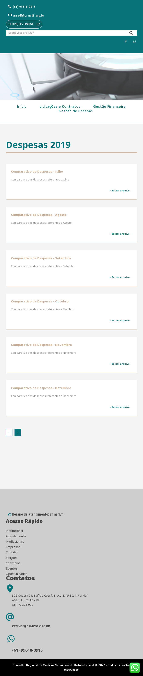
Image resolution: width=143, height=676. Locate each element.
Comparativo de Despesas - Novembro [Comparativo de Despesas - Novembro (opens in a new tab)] (41, 345)
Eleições (12, 557)
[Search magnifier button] (131, 34)
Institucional (14, 531)
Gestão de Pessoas (76, 111)
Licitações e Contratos (60, 106)
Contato (11, 552)
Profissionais (15, 541)
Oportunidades (16, 574)
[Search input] (66, 33)
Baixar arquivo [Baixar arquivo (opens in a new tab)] (119, 190)
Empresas (13, 547)
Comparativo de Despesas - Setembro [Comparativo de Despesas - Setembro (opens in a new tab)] (41, 258)
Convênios (13, 563)
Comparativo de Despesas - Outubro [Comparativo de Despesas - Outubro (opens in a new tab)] (40, 301)
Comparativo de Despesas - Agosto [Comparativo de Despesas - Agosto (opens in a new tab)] (39, 215)
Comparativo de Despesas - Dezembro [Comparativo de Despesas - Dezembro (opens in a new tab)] (41, 388)
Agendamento (16, 536)
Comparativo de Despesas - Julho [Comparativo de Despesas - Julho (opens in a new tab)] (37, 171)
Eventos (12, 568)
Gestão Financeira (109, 106)
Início (22, 106)
